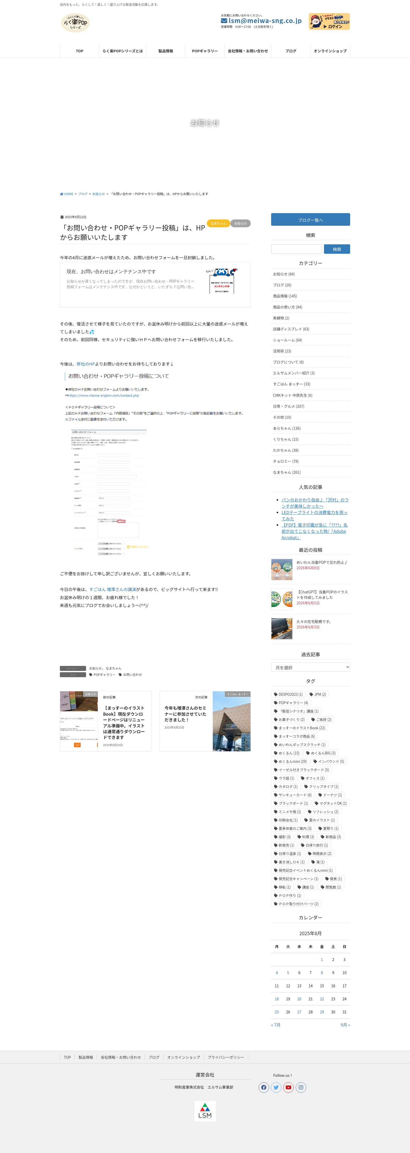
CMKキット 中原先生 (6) (292, 395)
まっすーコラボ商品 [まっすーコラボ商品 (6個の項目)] (297, 736)
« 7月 (276, 1025)
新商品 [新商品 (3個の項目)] (333, 836)
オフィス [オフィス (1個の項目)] (315, 778)
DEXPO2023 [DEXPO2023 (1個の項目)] (291, 694)
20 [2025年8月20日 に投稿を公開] (299, 998)
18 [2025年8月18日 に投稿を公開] (277, 998)
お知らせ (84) (284, 274)
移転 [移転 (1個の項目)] (285, 887)
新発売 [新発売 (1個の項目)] (286, 845)
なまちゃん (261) (287, 472)
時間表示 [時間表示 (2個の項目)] (322, 853)
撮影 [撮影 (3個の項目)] (285, 836)
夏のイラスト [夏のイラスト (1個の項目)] (322, 820)
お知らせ (95, 668)
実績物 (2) (281, 318)
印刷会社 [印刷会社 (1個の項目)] (288, 820)
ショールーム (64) (287, 340)
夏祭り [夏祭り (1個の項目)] (331, 828)
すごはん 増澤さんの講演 (112, 589)
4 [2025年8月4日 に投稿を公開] (277, 972)
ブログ (154, 1057)
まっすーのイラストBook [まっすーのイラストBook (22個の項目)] (302, 727)
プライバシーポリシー (226, 1057)
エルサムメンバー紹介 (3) (294, 373)
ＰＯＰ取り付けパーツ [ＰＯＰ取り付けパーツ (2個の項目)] (298, 903)
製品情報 (85, 1057)
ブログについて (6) (288, 362)
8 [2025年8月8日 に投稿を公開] (322, 972)
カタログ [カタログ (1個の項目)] (288, 786)
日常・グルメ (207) (288, 406)
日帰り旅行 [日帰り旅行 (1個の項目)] (317, 845)
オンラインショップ (183, 1057)
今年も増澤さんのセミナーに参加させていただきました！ (185, 714)
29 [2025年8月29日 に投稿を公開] (322, 1011)
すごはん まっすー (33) (291, 384)
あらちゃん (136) (287, 428)
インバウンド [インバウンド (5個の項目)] (331, 761)
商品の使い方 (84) (287, 307)
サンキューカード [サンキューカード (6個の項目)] (295, 794)
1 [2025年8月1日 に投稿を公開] (322, 959)
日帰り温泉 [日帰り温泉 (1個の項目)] (290, 853)
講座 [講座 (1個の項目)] (308, 887)
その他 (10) (282, 417)
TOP (67, 1057)
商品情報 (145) (285, 296)
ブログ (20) (282, 285)
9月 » (345, 1025)
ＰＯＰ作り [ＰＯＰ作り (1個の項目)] (290, 895)
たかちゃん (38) (286, 450)
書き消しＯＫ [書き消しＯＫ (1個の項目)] (292, 861)
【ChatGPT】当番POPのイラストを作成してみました (322, 594)
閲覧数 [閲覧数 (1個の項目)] (333, 887)
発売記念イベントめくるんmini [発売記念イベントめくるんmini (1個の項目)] (306, 870)
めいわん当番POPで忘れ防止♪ (322, 562)
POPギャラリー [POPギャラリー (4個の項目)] (293, 702)
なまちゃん (114, 668)
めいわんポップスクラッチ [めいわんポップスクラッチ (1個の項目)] (302, 744)
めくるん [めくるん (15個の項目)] (289, 753)
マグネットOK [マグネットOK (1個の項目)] (333, 803)
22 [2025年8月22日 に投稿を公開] (322, 998)
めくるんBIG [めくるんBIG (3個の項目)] (323, 753)
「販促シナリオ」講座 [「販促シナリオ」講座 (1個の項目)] (299, 711)
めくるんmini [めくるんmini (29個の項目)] (293, 761)
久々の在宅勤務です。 (315, 621)
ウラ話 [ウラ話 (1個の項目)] (286, 778)
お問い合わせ (132, 674)
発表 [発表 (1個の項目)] (336, 878)
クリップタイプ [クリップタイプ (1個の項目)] (324, 786)
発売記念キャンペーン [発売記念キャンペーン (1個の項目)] (298, 878)
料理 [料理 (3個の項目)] (308, 836)
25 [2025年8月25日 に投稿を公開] (277, 1011)
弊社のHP (86, 364)
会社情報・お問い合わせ (121, 1057)
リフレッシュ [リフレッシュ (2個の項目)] (326, 811)
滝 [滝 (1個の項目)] (320, 861)
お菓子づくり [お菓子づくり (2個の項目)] (292, 719)
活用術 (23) (282, 351)
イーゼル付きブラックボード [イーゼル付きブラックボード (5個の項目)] (304, 769)
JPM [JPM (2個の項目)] (320, 694)
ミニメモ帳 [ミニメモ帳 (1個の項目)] (290, 811)
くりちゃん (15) (286, 439)
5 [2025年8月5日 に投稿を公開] (288, 972)
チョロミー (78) (286, 461)
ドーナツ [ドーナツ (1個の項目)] (332, 794)
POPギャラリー (105, 674)
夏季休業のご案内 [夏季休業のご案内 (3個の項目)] (295, 828)
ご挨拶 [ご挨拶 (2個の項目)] (324, 719)
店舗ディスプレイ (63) (291, 329)
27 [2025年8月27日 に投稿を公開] (299, 1011)
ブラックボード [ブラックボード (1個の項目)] (293, 803)
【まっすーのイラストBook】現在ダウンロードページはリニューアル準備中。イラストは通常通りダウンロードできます (124, 722)
